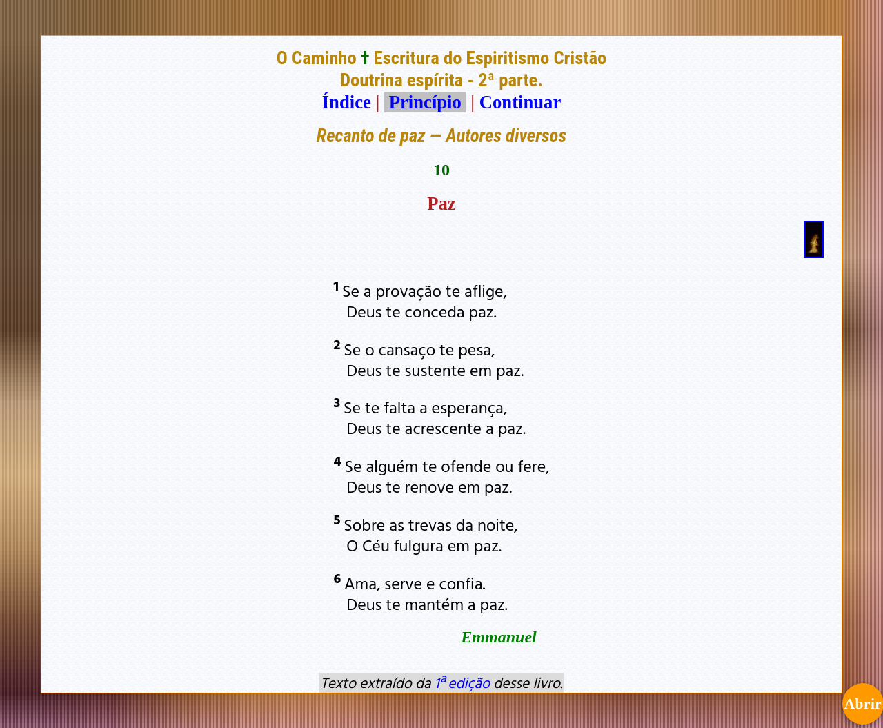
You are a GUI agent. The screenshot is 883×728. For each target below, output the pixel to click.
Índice (346, 102)
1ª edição (462, 682)
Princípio (425, 102)
